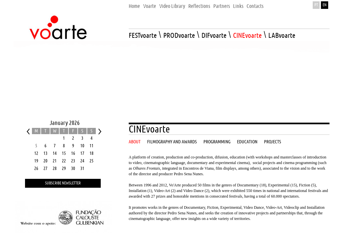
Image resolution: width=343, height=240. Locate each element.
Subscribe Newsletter (63, 183)
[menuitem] (134, 4)
